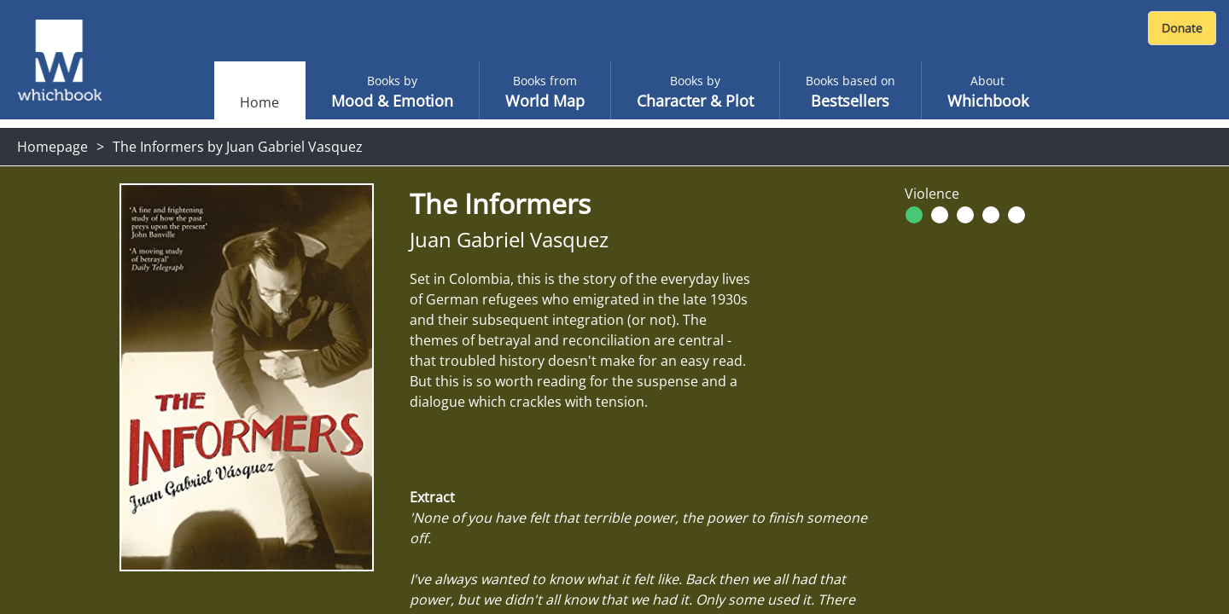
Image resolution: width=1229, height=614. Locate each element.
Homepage (52, 146)
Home (259, 102)
